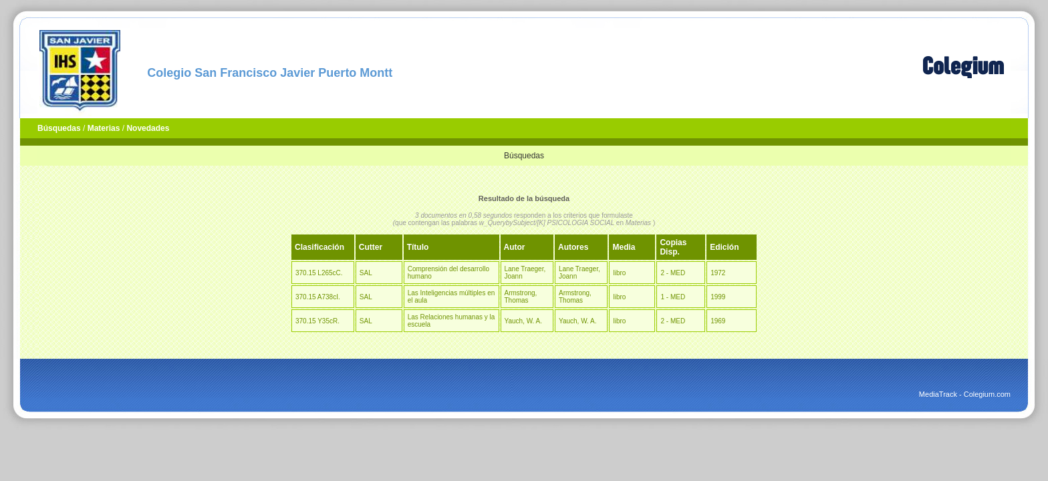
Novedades (147, 128)
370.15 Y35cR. (317, 321)
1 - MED (672, 297)
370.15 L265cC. (319, 273)
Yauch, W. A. (524, 321)
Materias (104, 128)
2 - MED (672, 273)
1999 (717, 297)
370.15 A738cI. (317, 297)
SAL (366, 273)
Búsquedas (59, 128)
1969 (717, 321)
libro (619, 273)
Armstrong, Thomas (521, 296)
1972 (717, 273)
